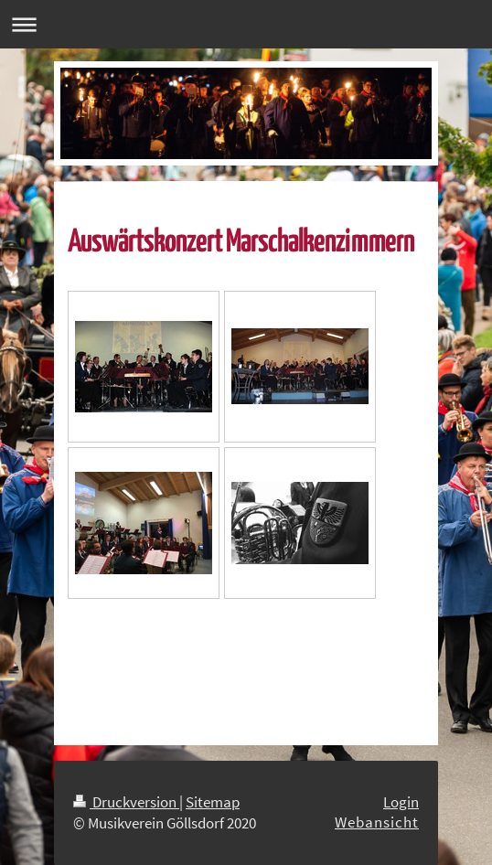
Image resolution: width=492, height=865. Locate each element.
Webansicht (377, 822)
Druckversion (126, 802)
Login (401, 802)
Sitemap (213, 802)
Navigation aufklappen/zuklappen (246, 24)
